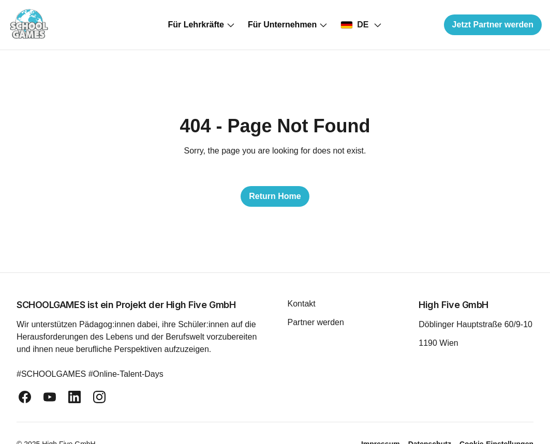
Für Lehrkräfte (201, 24)
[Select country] (361, 25)
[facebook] (25, 397)
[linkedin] (74, 397)
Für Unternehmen (288, 24)
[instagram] (99, 397)
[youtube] (49, 397)
